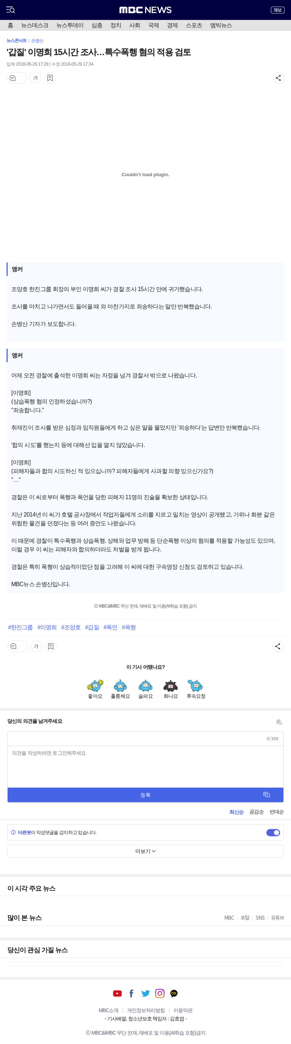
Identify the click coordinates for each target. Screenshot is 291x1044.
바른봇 (21, 832)
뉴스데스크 (34, 25)
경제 (172, 25)
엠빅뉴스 (221, 25)
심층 (96, 25)
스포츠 (194, 25)
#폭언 (110, 627)
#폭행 (129, 627)
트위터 (146, 993)
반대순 (277, 812)
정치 (115, 25)
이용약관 (182, 1010)
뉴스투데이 (69, 25)
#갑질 (92, 627)
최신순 (236, 812)
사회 (134, 25)
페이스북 (131, 993)
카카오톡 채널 (174, 993)
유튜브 (117, 993)
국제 (153, 25)
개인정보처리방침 (146, 1010)
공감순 (256, 812)
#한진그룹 (20, 627)
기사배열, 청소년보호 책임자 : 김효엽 (145, 1019)
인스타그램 (160, 993)
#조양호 (71, 627)
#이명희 (47, 627)
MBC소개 (108, 1010)
